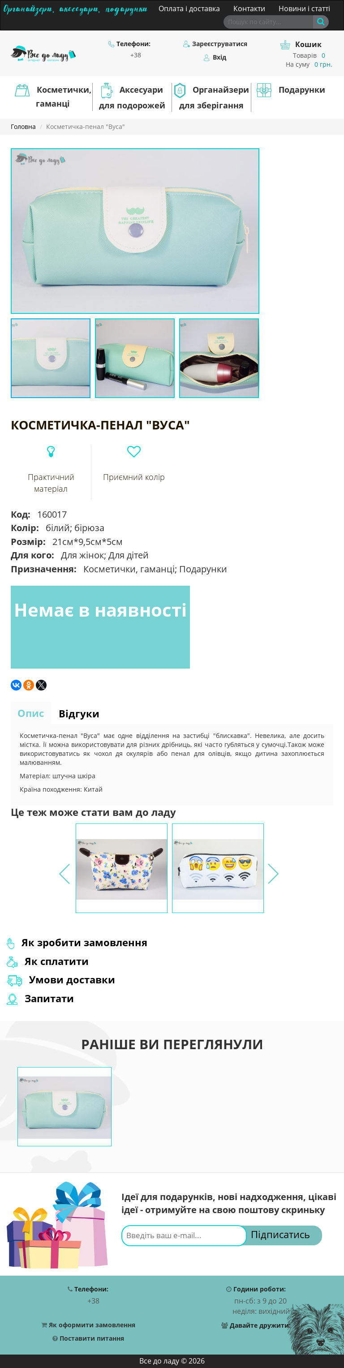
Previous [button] (63, 868)
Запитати (40, 998)
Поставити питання (88, 1338)
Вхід (215, 57)
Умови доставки (61, 979)
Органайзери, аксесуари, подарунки (75, 7)
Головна (23, 126)
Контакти (249, 8)
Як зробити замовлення (77, 942)
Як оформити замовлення (88, 1325)
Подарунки (291, 90)
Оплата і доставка (189, 8)
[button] (251, 156)
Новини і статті (304, 8)
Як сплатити (48, 961)
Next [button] (272, 868)
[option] (122, 868)
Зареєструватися (215, 44)
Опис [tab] (30, 713)
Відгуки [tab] (79, 713)
